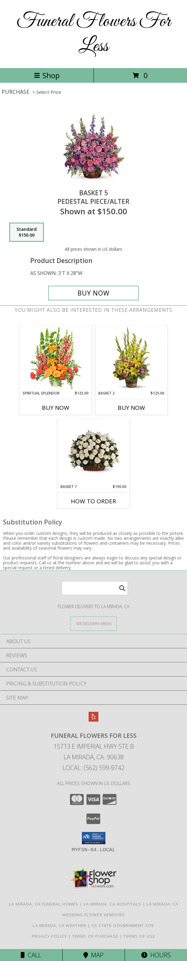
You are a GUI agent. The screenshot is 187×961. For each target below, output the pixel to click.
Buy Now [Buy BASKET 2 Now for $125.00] (131, 408)
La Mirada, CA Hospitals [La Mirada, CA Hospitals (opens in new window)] (112, 904)
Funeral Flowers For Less (93, 34)
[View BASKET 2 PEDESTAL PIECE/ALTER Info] (131, 358)
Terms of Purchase (95, 936)
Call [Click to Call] (31, 955)
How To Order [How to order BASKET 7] (93, 501)
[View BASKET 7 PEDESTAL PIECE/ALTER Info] (93, 452)
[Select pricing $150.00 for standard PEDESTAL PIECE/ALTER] (26, 232)
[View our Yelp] (93, 719)
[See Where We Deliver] (93, 623)
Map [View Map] (93, 955)
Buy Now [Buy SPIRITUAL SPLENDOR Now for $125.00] (55, 408)
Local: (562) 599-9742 (93, 768)
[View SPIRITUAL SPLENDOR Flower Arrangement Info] (55, 358)
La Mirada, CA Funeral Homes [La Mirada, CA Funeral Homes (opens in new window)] (44, 904)
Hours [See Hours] (156, 955)
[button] (93, 838)
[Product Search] (95, 588)
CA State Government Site (123, 925)
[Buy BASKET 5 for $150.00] (93, 293)
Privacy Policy (49, 936)
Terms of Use (139, 936)
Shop (47, 75)
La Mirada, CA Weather (59, 925)
